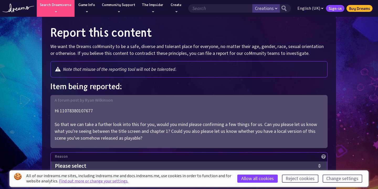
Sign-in (335, 8)
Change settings (342, 178)
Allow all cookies (257, 178)
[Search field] (220, 8)
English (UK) (310, 8)
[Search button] (285, 8)
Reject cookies (300, 178)
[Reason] (191, 158)
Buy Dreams (359, 8)
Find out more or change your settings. (93, 181)
